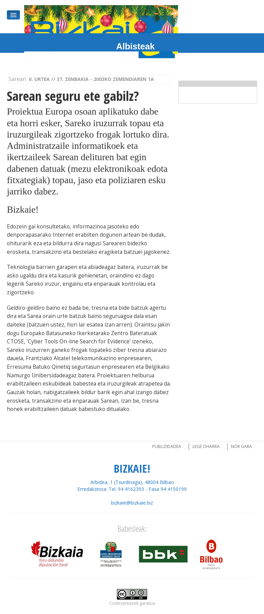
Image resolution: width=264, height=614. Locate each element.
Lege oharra (206, 446)
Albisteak (135, 46)
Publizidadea (166, 446)
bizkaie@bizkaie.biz (132, 502)
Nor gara (241, 446)
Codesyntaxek (124, 603)
